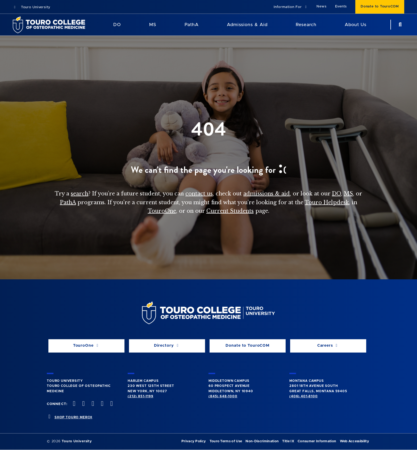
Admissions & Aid (247, 24)
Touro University (31, 7)
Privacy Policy (193, 441)
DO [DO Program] (117, 24)
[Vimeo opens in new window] (101, 404)
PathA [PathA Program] (192, 24)
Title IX (288, 441)
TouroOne (162, 211)
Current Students (230, 211)
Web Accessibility (354, 441)
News (321, 6)
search (79, 193)
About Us (355, 24)
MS (348, 193)
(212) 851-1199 (140, 396)
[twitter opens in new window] (83, 404)
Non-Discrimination (262, 441)
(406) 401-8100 (303, 396)
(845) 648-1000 (222, 396)
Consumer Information (317, 441)
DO (336, 193)
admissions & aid (266, 193)
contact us (199, 193)
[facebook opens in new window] (73, 404)
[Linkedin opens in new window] (110, 404)
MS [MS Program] (152, 24)
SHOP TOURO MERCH (73, 417)
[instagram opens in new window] (92, 404)
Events (341, 6)
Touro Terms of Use (226, 441)
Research (306, 24)
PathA (68, 202)
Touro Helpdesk (327, 202)
